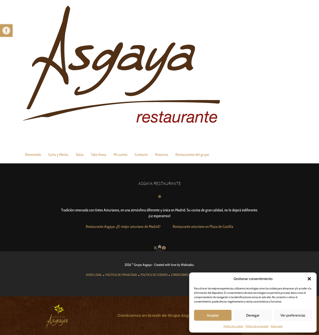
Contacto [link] (141, 154)
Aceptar (213, 315)
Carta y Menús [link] (58, 154)
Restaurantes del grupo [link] (192, 154)
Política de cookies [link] (233, 326)
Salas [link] (80, 154)
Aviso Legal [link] (276, 326)
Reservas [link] (161, 154)
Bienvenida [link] (33, 154)
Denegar (252, 315)
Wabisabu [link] (187, 265)
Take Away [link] (98, 154)
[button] (309, 278)
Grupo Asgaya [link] (143, 265)
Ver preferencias (292, 315)
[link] (6, 30)
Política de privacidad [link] (257, 326)
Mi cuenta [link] (120, 154)
